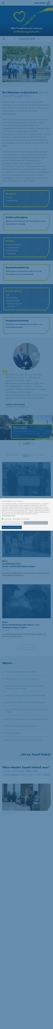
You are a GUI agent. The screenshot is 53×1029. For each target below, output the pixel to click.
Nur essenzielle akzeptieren (36, 523)
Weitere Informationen (12, 523)
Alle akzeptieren (12, 527)
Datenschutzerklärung (9, 515)
